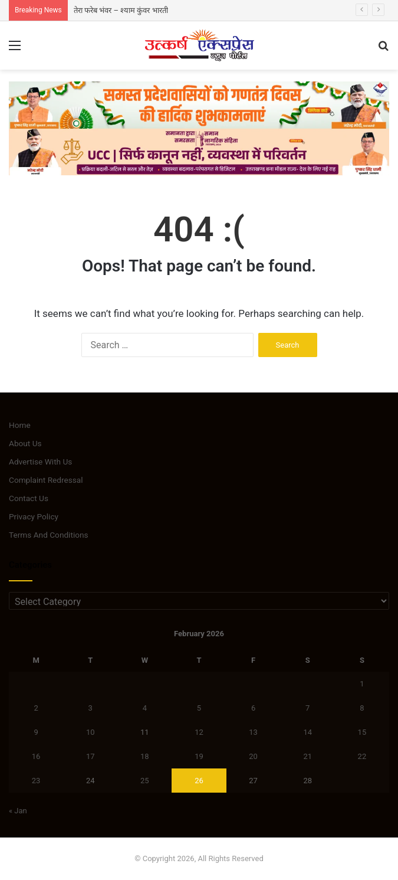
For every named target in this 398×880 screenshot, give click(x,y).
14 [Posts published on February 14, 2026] (307, 732)
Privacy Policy (33, 516)
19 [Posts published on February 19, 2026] (199, 756)
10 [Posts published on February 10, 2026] (90, 732)
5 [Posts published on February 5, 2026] (199, 708)
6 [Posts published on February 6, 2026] (253, 708)
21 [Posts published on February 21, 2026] (307, 756)
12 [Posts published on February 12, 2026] (199, 732)
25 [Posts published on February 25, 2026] (144, 780)
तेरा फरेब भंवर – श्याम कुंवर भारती (121, 10)
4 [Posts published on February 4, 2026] (145, 708)
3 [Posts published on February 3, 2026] (90, 708)
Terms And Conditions (48, 534)
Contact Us (28, 498)
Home (20, 425)
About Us (25, 443)
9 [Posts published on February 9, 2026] (36, 732)
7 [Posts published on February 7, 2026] (307, 708)
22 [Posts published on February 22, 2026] (362, 756)
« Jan (18, 810)
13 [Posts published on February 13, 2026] (253, 732)
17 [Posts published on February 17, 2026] (90, 756)
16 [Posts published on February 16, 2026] (36, 756)
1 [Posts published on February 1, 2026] (362, 683)
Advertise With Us (40, 461)
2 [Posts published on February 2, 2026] (36, 708)
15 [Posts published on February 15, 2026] (362, 732)
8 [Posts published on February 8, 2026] (362, 708)
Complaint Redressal (46, 480)
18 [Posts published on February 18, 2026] (144, 756)
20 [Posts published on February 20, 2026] (253, 756)
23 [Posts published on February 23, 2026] (36, 780)
